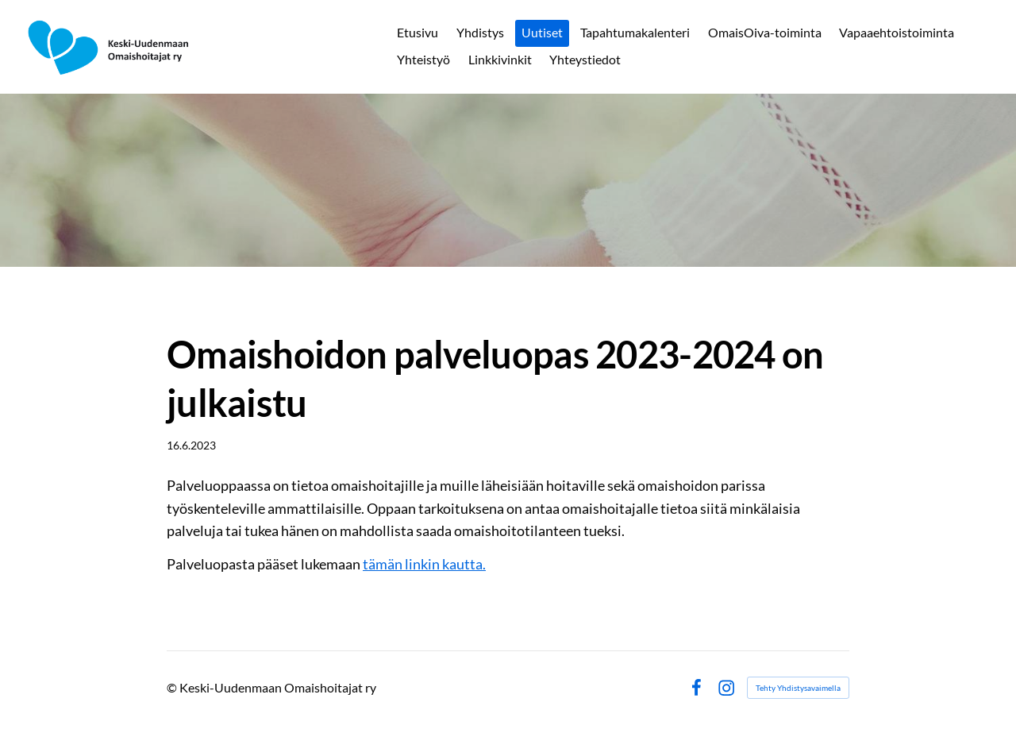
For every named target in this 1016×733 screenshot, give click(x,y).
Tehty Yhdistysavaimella (798, 687)
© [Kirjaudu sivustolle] (173, 687)
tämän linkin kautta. (424, 564)
